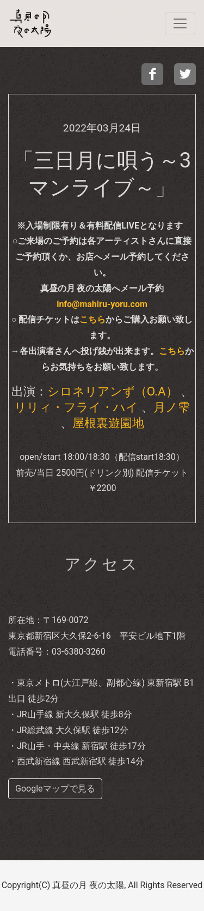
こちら (92, 319)
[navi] (180, 23)
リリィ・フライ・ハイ (76, 407)
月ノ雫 (171, 407)
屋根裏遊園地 (108, 423)
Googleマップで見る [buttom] (55, 788)
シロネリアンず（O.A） (112, 391)
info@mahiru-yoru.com (102, 304)
